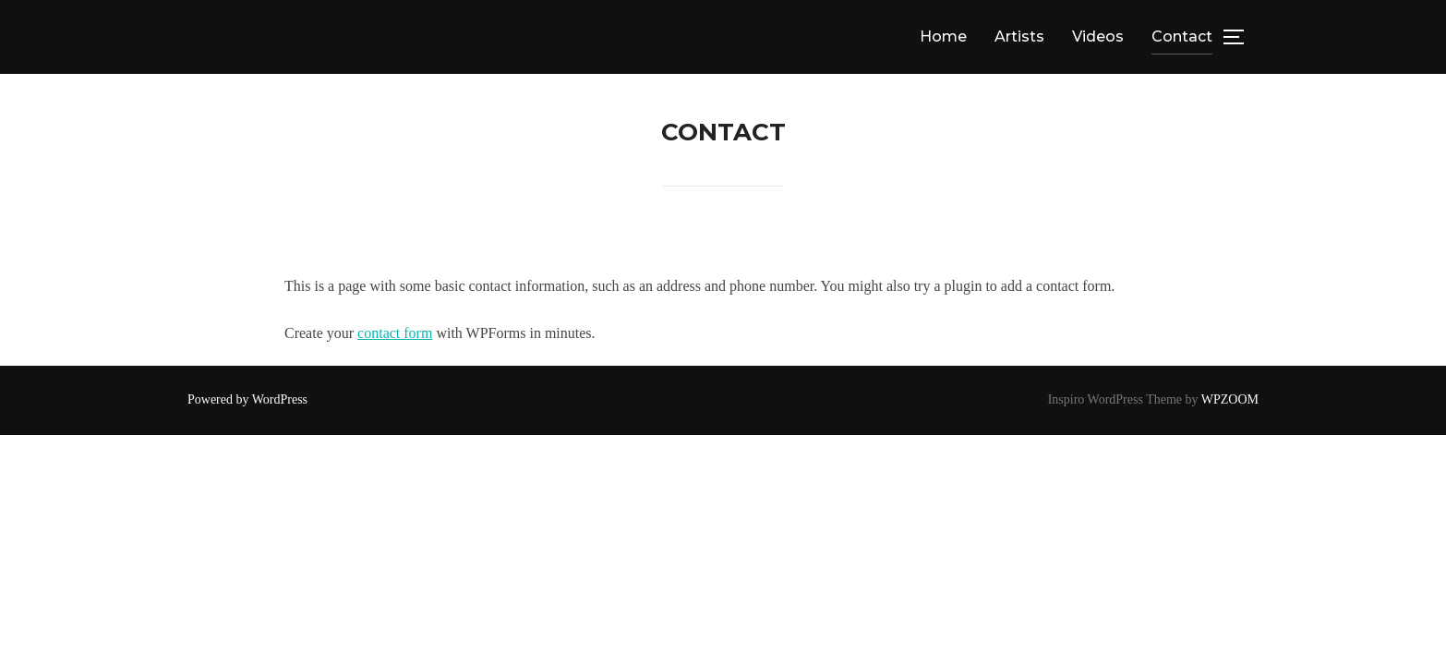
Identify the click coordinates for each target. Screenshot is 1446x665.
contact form (394, 333)
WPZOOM (1230, 399)
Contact (1181, 36)
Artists (1019, 36)
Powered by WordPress (247, 399)
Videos (1098, 36)
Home (943, 36)
